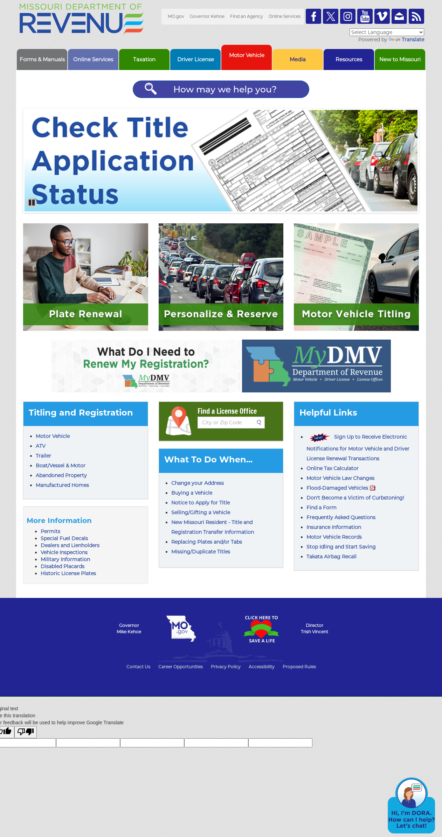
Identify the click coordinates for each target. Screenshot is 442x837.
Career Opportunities (180, 666)
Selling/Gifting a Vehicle (200, 512)
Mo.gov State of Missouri (181, 628)
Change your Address (197, 483)
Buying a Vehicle (191, 493)
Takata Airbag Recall (331, 556)
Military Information (65, 559)
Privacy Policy (226, 666)
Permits (50, 531)
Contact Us (138, 666)
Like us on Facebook (313, 16)
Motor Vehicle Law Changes (340, 478)
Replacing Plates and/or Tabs (206, 542)
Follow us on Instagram (347, 16)
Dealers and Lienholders (70, 545)
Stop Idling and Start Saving (341, 547)
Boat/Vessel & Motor (60, 465)
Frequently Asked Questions (340, 517)
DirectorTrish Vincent (314, 628)
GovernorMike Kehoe (129, 628)
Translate (406, 39)
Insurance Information (333, 527)
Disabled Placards (62, 566)
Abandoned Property (61, 475)
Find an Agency (246, 16)
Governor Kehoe (207, 16)
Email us (399, 16)
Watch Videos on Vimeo (382, 16)
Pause (32, 202)
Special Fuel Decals (64, 538)
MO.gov (176, 16)
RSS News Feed (416, 16)
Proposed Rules (299, 666)
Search (261, 422)
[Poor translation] (25, 732)
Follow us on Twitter (330, 16)
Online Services (285, 16)
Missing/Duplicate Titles (200, 552)
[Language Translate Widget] (387, 32)
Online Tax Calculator (332, 468)
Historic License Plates (68, 573)
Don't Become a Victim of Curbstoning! (355, 498)
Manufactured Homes (62, 485)
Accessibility (262, 666)
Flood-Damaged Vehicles (340, 488)
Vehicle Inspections (64, 552)
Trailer (43, 456)
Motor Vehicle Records (334, 537)
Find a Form (321, 507)
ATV (41, 446)
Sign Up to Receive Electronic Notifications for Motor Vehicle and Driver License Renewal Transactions (357, 447)
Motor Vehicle (53, 436)
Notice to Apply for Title (200, 503)
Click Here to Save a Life (261, 629)
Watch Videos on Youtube (365, 16)
